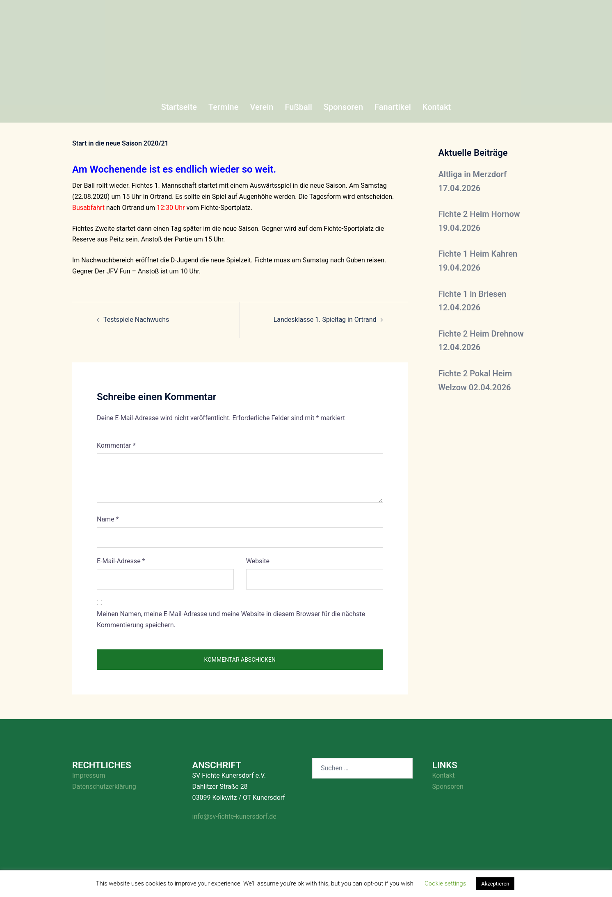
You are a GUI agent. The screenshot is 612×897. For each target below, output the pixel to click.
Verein (261, 107)
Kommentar (116, 445)
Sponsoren (343, 107)
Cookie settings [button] (445, 883)
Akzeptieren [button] (495, 884)
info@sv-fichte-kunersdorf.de (234, 816)
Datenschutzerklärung (104, 786)
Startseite (179, 107)
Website (257, 561)
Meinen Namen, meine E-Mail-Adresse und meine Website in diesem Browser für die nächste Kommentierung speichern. (231, 619)
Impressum (88, 775)
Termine (223, 107)
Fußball (298, 107)
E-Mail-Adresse (121, 561)
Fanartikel (393, 107)
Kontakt (436, 107)
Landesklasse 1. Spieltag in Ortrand (325, 319)
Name (108, 519)
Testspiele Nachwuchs (136, 319)
